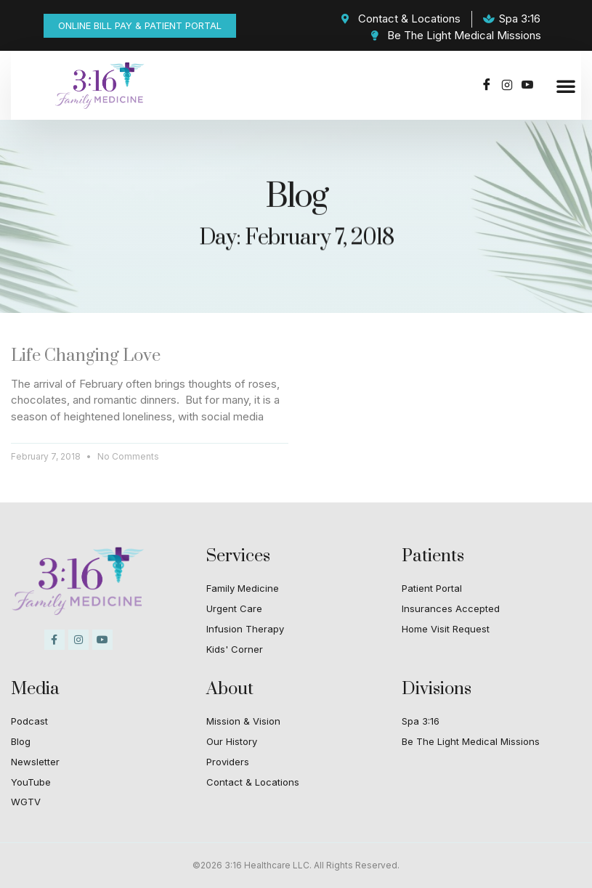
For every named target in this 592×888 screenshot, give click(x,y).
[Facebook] (486, 85)
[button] (566, 85)
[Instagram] (507, 85)
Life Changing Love (86, 356)
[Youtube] (527, 85)
